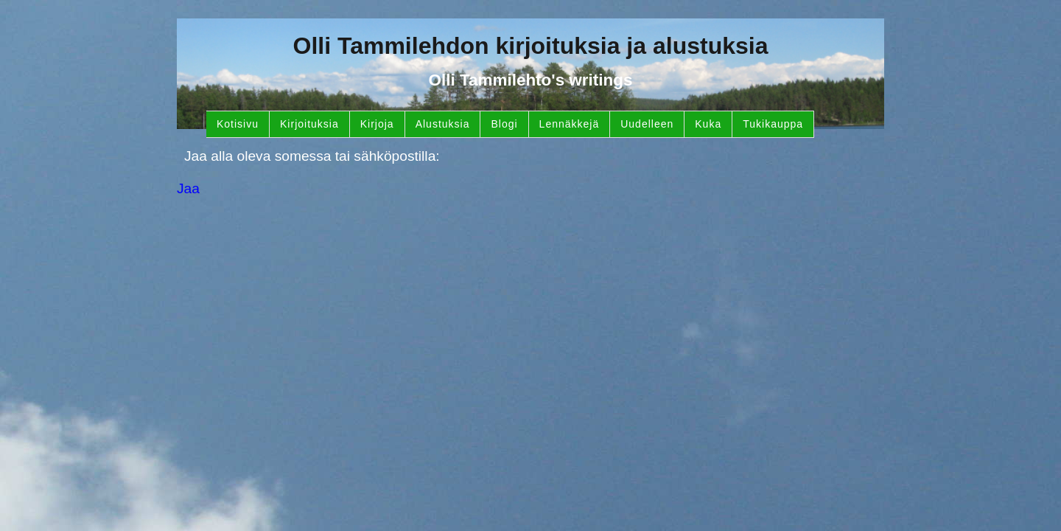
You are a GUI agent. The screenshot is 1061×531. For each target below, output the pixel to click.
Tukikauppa (773, 124)
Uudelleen (646, 124)
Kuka (708, 124)
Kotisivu (238, 124)
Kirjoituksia (309, 124)
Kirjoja (377, 124)
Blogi (504, 124)
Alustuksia (443, 124)
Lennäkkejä (569, 124)
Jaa (188, 188)
